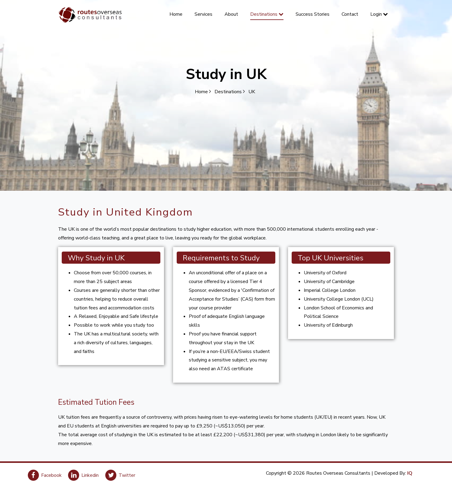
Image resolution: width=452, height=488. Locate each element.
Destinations (230, 91)
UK (251, 91)
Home (203, 91)
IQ (409, 473)
